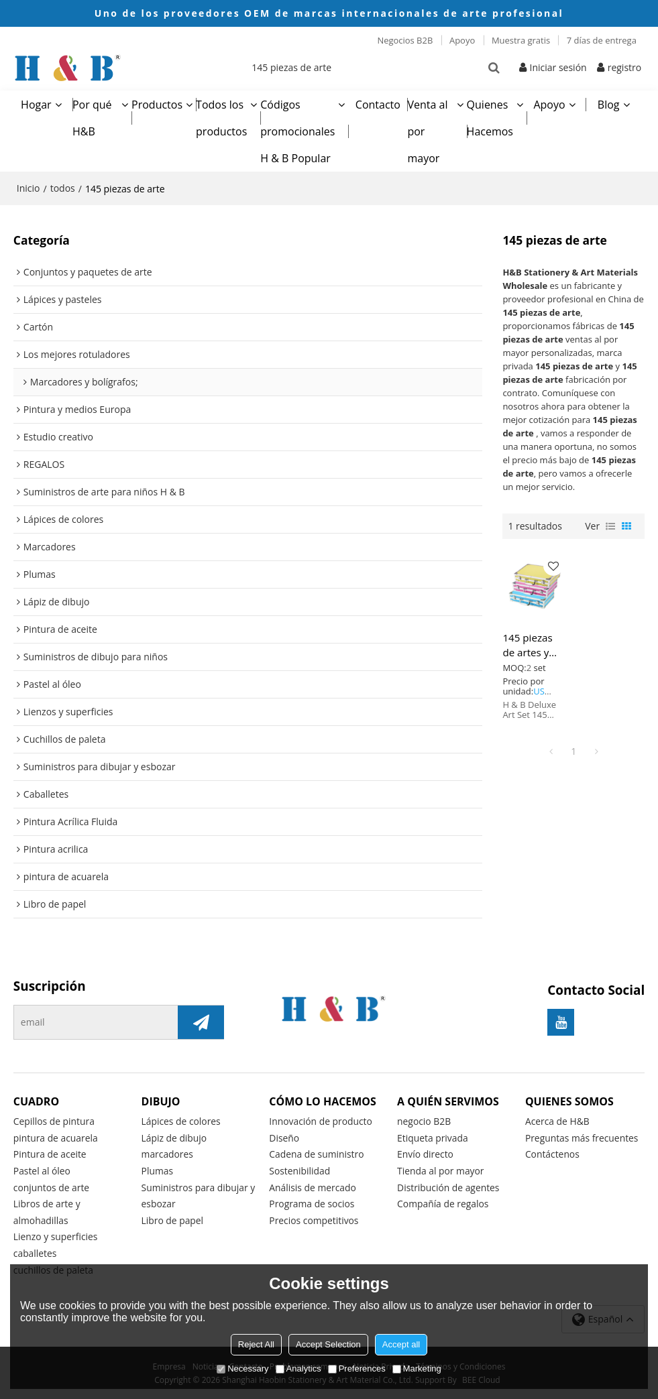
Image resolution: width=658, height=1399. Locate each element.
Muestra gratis (521, 40)
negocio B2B (424, 1118)
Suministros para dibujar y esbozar (199, 1193)
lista (610, 523)
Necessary (242, 1368)
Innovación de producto (321, 1118)
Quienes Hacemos (490, 115)
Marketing (416, 1368)
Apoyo (462, 40)
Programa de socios (312, 1201)
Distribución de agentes (448, 1184)
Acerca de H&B (557, 1118)
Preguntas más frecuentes (582, 1135)
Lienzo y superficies (56, 1235)
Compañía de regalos (443, 1201)
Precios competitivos (314, 1218)
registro (625, 66)
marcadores (168, 1151)
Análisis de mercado (312, 1184)
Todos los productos (221, 115)
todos (62, 185)
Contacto (377, 102)
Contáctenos (552, 1151)
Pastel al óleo (42, 1168)
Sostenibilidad (300, 1168)
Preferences (357, 1368)
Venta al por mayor (427, 129)
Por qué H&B (92, 115)
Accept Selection (328, 1344)
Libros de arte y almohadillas (47, 1210)
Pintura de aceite (50, 1151)
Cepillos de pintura (54, 1118)
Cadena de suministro (316, 1151)
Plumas (158, 1168)
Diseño (284, 1135)
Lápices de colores (181, 1118)
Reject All (256, 1344)
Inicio (28, 185)
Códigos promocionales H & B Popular (297, 129)
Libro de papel (173, 1218)
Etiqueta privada (432, 1135)
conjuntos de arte (51, 1184)
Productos (156, 102)
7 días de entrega (602, 40)
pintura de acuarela (56, 1135)
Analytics (298, 1368)
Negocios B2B (405, 40)
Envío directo (425, 1151)
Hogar (36, 102)
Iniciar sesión (558, 66)
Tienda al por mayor (440, 1168)
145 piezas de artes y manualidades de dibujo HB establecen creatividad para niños (534, 642)
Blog (609, 102)
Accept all (401, 1344)
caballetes (35, 1251)
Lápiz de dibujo (174, 1135)
